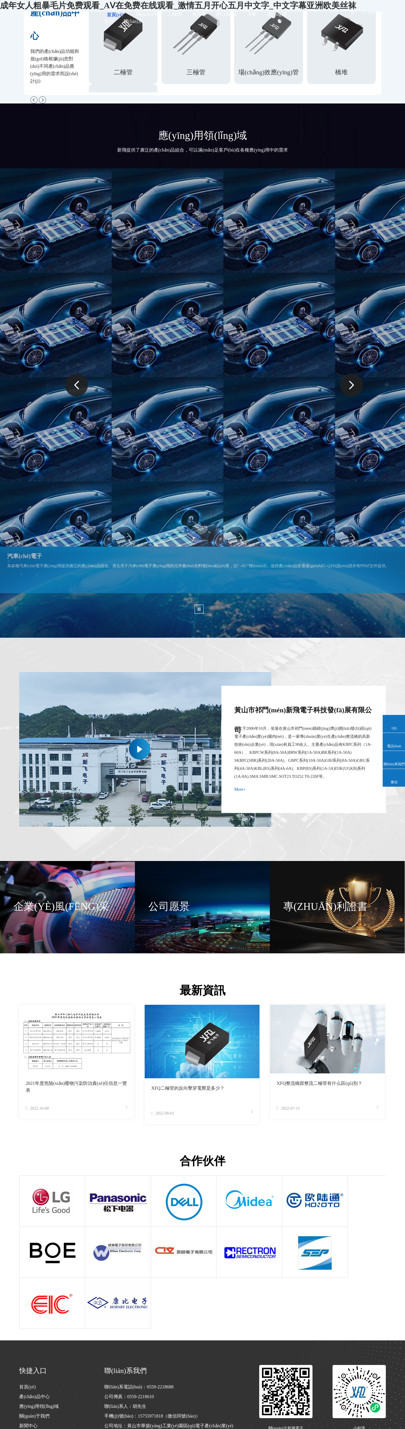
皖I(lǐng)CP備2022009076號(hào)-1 (162, 1403)
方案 (252, 14)
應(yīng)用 (277, 14)
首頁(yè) (115, 14)
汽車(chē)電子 (24, 556)
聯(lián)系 (133, 21)
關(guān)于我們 (34, 1357)
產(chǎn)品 (226, 14)
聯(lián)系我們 (33, 1377)
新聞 (108, 21)
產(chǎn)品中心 (34, 1338)
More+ (239, 792)
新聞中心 (28, 1367)
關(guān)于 (147, 14)
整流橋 (199, 14)
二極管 (175, 14)
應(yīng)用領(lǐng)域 (39, 1348)
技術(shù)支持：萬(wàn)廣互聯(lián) (354, 1403)
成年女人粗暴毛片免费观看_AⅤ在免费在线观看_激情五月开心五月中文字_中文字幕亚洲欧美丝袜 (86, 1426)
